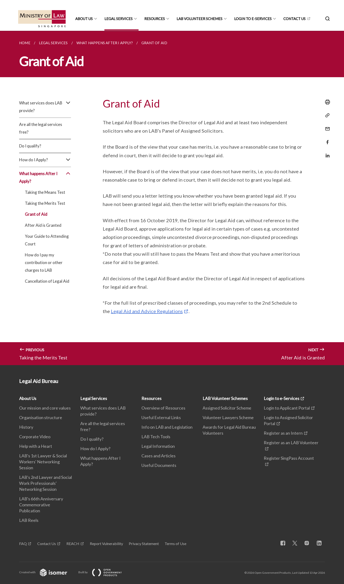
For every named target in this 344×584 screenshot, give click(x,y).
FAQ (23, 543)
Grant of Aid (36, 214)
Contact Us (46, 543)
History (26, 427)
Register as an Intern (283, 433)
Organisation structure (40, 417)
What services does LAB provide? (45, 106)
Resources (154, 18)
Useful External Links (161, 417)
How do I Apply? (45, 160)
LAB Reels (28, 520)
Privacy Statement (144, 543)
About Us (84, 18)
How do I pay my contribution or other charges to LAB (44, 262)
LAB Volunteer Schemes (199, 18)
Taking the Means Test (45, 192)
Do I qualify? (30, 145)
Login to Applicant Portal (287, 408)
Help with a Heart (35, 446)
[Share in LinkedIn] (326, 152)
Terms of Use (175, 543)
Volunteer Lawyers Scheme (228, 417)
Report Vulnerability (106, 543)
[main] (172, 198)
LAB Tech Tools (155, 436)
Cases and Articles (158, 455)
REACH (72, 543)
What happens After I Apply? (45, 177)
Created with (47, 572)
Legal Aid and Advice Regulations (147, 311)
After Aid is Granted (43, 225)
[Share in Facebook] (326, 139)
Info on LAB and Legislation (167, 427)
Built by (103, 572)
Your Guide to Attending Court (47, 240)
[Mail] (326, 126)
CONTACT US (294, 18)
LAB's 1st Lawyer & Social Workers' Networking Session (43, 461)
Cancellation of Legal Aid (47, 281)
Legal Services (118, 18)
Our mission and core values (45, 408)
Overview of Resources (163, 408)
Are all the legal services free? (40, 128)
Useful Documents (158, 465)
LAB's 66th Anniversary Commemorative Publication (41, 504)
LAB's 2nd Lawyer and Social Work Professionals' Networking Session (45, 483)
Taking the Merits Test (45, 203)
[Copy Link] (326, 115)
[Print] (326, 102)
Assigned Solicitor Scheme (227, 408)
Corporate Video (34, 436)
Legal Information (158, 446)
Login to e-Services (253, 18)
